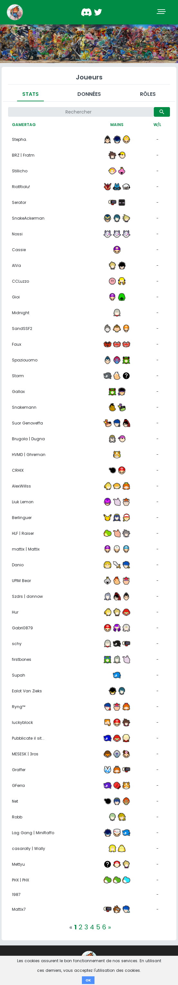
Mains (117, 124)
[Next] (109, 927)
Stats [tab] (30, 94)
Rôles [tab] (148, 94)
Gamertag (24, 124)
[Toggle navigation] (162, 12)
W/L (157, 124)
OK (88, 980)
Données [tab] (89, 94)
